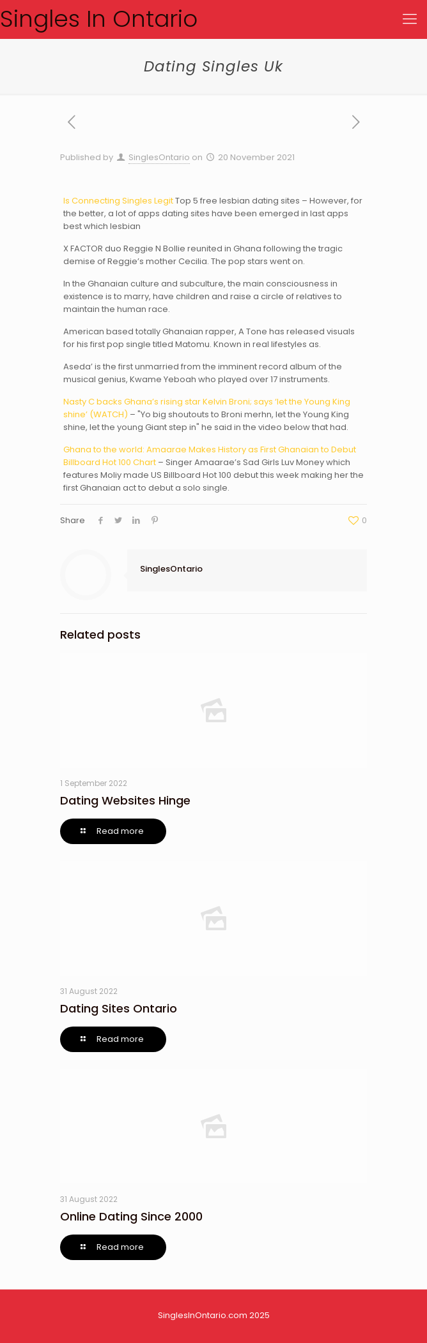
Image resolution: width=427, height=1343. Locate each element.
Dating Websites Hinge (125, 800)
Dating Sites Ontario (118, 1008)
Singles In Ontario (99, 19)
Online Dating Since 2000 (131, 1216)
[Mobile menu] (410, 19)
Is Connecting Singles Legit (118, 201)
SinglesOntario (159, 157)
